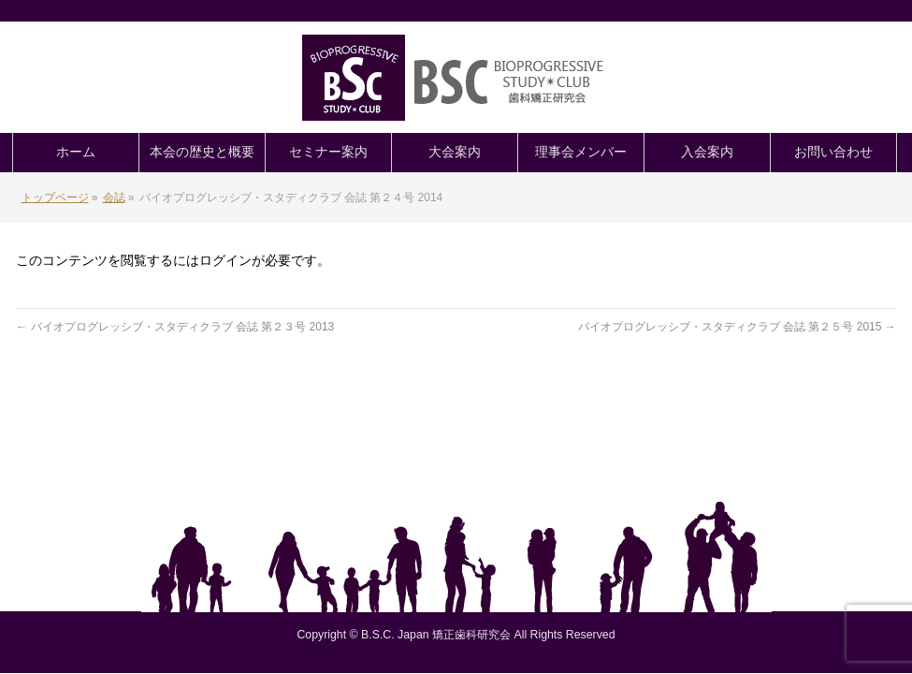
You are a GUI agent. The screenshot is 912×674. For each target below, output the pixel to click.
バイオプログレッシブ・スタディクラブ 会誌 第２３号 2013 (175, 326)
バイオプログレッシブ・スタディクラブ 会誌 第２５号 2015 (737, 326)
